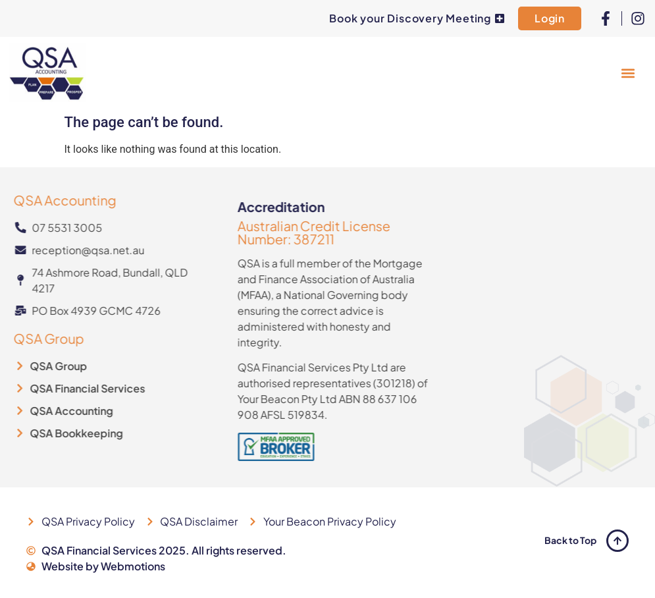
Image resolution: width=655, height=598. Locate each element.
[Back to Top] (617, 541)
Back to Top (570, 540)
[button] (628, 73)
